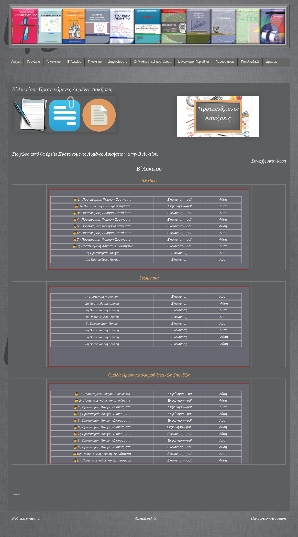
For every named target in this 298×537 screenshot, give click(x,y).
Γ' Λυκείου (95, 61)
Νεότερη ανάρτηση (26, 518)
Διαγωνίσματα (117, 61)
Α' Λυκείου (54, 61)
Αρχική (15, 61)
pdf (189, 199)
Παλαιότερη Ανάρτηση (268, 518)
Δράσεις (271, 61)
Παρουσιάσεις (224, 61)
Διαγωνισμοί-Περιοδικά (193, 61)
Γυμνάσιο (33, 61)
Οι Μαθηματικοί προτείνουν (152, 61)
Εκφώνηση (175, 199)
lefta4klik (16, 494)
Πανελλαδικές (250, 61)
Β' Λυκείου (74, 61)
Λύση (223, 199)
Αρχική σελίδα (146, 518)
